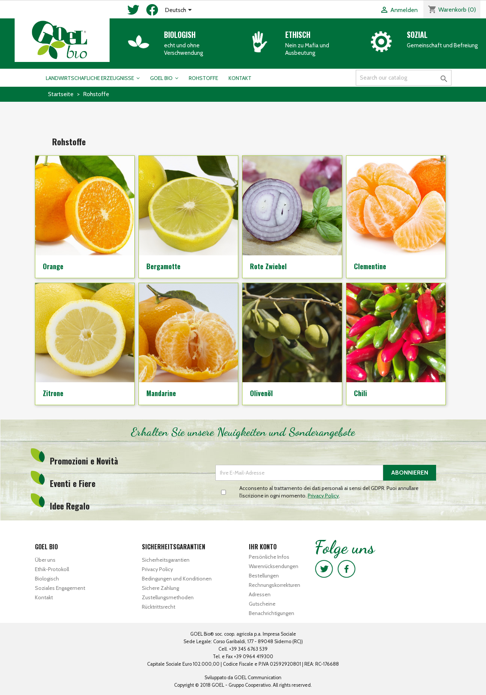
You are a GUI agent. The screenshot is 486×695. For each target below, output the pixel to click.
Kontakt (44, 597)
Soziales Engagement (60, 588)
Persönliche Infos (269, 556)
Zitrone (53, 393)
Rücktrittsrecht (158, 606)
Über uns (45, 559)
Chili (360, 393)
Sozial (417, 34)
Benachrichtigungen (271, 613)
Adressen (260, 594)
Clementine (370, 266)
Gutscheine (262, 603)
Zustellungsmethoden (168, 597)
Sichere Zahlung (160, 588)
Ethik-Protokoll (52, 569)
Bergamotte (163, 266)
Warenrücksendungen (273, 566)
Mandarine (161, 393)
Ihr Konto (263, 546)
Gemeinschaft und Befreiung (442, 45)
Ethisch (297, 34)
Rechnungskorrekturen (274, 585)
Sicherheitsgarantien (166, 559)
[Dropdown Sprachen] (179, 10)
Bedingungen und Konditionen (177, 578)
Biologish (180, 34)
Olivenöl (261, 393)
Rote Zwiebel (268, 266)
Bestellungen (264, 575)
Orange (53, 266)
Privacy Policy (157, 569)
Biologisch (47, 578)
